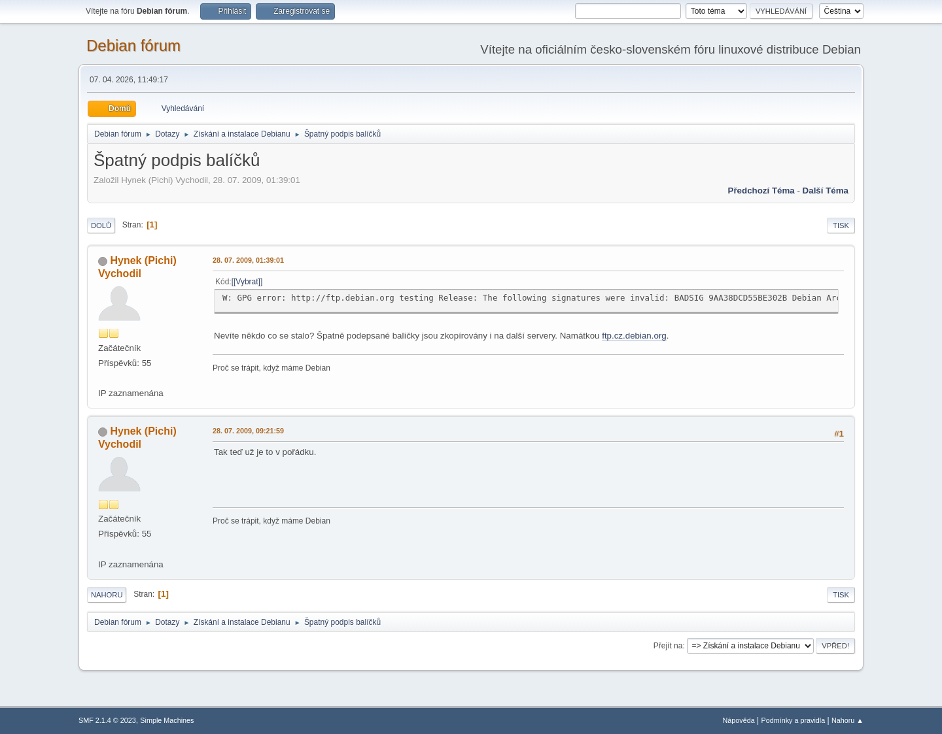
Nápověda (739, 720)
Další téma (825, 190)
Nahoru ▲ (847, 720)
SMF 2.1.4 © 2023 (107, 720)
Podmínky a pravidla (793, 720)
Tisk (841, 225)
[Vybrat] (247, 281)
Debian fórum (133, 45)
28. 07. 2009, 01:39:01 (248, 260)
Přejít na (668, 645)
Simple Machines (167, 720)
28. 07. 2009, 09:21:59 (248, 431)
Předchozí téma (761, 190)
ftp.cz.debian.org (634, 336)
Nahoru (106, 595)
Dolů (101, 225)
